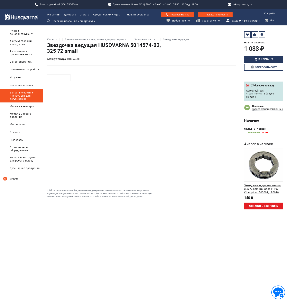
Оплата (84, 14)
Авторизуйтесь (255, 90)
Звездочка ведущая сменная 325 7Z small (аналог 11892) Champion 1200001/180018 (262, 189)
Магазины (53, 14)
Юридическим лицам (107, 14)
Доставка (70, 14)
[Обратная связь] (278, 292)
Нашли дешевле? (138, 14)
